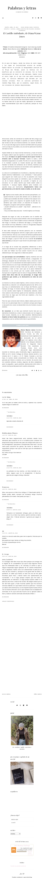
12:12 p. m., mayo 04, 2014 (14, 418)
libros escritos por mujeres (25, 29)
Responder (5, 407)
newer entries (6, 694)
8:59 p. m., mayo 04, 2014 (14, 509)
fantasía (36, 27)
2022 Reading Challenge (22, 845)
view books (30, 854)
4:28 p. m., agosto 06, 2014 (10, 533)
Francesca (5, 487)
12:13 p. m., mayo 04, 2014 (14, 467)
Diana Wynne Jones (27, 27)
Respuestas (11, 412)
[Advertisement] (22, 666)
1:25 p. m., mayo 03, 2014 (9, 435)
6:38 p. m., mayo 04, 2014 (9, 489)
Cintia (18, 848)
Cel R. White (6, 397)
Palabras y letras (22, 7)
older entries (38, 694)
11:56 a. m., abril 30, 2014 (10, 399)
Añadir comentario (8, 601)
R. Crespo (5, 554)
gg (3, 531)
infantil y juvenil (10, 29)
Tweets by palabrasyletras (18, 866)
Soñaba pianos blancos (10, 433)
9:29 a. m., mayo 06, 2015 (9, 556)
